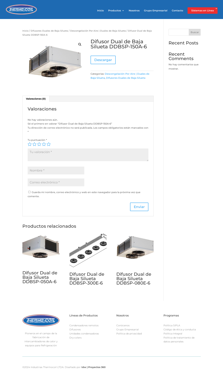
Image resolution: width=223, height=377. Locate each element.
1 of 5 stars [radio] (30, 144)
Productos (114, 10)
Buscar (195, 32)
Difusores (75, 329)
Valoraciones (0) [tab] (36, 98)
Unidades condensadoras (84, 333)
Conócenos (123, 325)
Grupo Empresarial (155, 10)
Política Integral (172, 333)
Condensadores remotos (84, 325)
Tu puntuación (37, 140)
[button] (80, 44)
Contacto (177, 10)
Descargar (103, 60)
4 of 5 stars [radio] (44, 144)
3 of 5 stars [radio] (39, 144)
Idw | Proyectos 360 (93, 367)
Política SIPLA (171, 325)
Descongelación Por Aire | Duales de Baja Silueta (98, 31)
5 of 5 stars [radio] (49, 144)
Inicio (100, 10)
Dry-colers (75, 337)
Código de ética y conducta (179, 329)
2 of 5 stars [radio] (34, 144)
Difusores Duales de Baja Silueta (49, 31)
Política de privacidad (129, 333)
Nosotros (134, 10)
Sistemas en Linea (202, 10)
